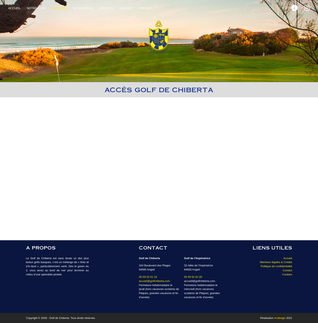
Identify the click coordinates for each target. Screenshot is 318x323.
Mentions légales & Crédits (276, 262)
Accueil (14, 8)
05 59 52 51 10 (148, 276)
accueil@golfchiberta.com (154, 281)
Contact (145, 8)
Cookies (287, 274)
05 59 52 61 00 (193, 276)
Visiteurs (59, 8)
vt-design (279, 318)
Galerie (126, 8)
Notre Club (36, 8)
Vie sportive (83, 8)
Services (106, 8)
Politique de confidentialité (276, 266)
